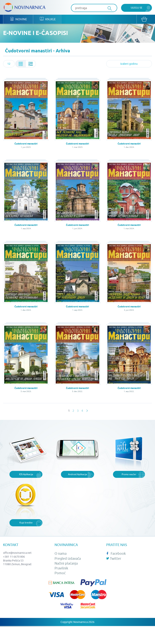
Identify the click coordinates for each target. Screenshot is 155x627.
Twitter (113, 559)
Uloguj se (136, 7)
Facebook (116, 554)
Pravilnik (61, 568)
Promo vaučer (129, 474)
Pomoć (60, 573)
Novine (18, 19)
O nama (61, 554)
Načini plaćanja (66, 563)
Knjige (47, 19)
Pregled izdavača (68, 559)
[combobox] (9, 64)
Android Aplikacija (77, 474)
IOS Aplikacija (26, 474)
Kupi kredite (26, 523)
